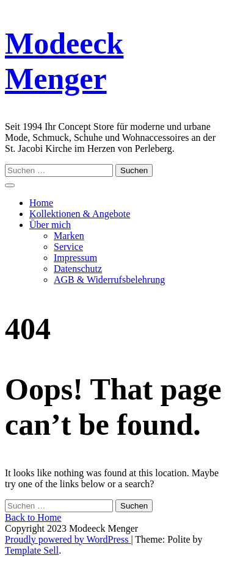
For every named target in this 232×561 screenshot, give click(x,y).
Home (41, 203)
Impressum (75, 257)
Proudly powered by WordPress (68, 539)
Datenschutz (78, 268)
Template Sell (32, 550)
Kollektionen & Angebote (79, 214)
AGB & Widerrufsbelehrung (109, 279)
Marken (69, 235)
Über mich (50, 225)
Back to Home (33, 517)
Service (68, 246)
